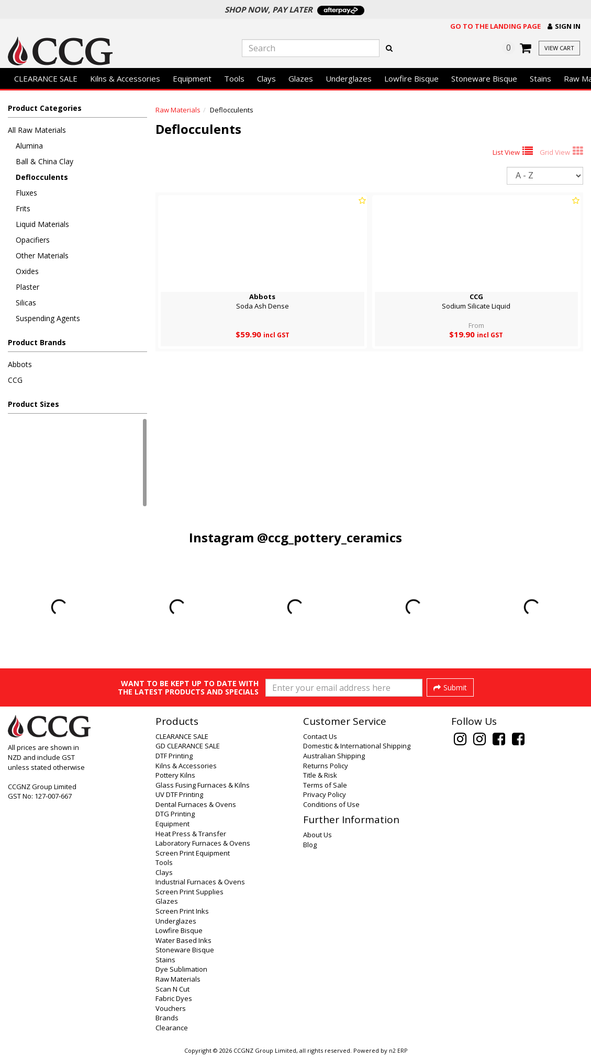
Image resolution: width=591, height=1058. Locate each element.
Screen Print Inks (182, 911)
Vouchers (170, 1008)
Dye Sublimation (181, 969)
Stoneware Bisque (484, 78)
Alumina (29, 146)
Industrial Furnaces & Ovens (200, 881)
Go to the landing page (495, 26)
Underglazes (349, 78)
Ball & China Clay (44, 161)
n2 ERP (398, 1050)
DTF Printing (174, 755)
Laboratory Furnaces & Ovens (202, 843)
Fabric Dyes (173, 998)
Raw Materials (177, 110)
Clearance (171, 1027)
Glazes (300, 78)
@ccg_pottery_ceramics (329, 537)
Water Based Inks (183, 940)
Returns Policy (325, 765)
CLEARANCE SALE (45, 78)
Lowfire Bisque (411, 78)
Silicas (26, 303)
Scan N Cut (172, 989)
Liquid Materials (42, 224)
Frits (23, 208)
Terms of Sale (325, 785)
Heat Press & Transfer (190, 833)
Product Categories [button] (45, 108)
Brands (167, 1017)
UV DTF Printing (179, 794)
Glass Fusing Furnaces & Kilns (202, 785)
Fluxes (26, 193)
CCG (15, 380)
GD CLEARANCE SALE (187, 745)
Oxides (27, 271)
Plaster (27, 287)
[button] (564, 26)
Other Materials (42, 255)
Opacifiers (33, 240)
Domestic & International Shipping (356, 745)
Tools (234, 78)
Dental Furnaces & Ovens (195, 804)
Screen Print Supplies (189, 891)
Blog (310, 844)
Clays (266, 78)
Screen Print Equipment (192, 853)
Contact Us (320, 736)
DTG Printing (175, 813)
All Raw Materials (37, 130)
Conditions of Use (331, 804)
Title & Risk (320, 775)
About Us (317, 834)
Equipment (192, 78)
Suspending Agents (48, 318)
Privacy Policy (324, 794)
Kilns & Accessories (125, 78)
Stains (540, 78)
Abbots (20, 364)
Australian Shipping (334, 755)
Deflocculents (42, 177)
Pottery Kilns (175, 775)
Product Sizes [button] (33, 404)
